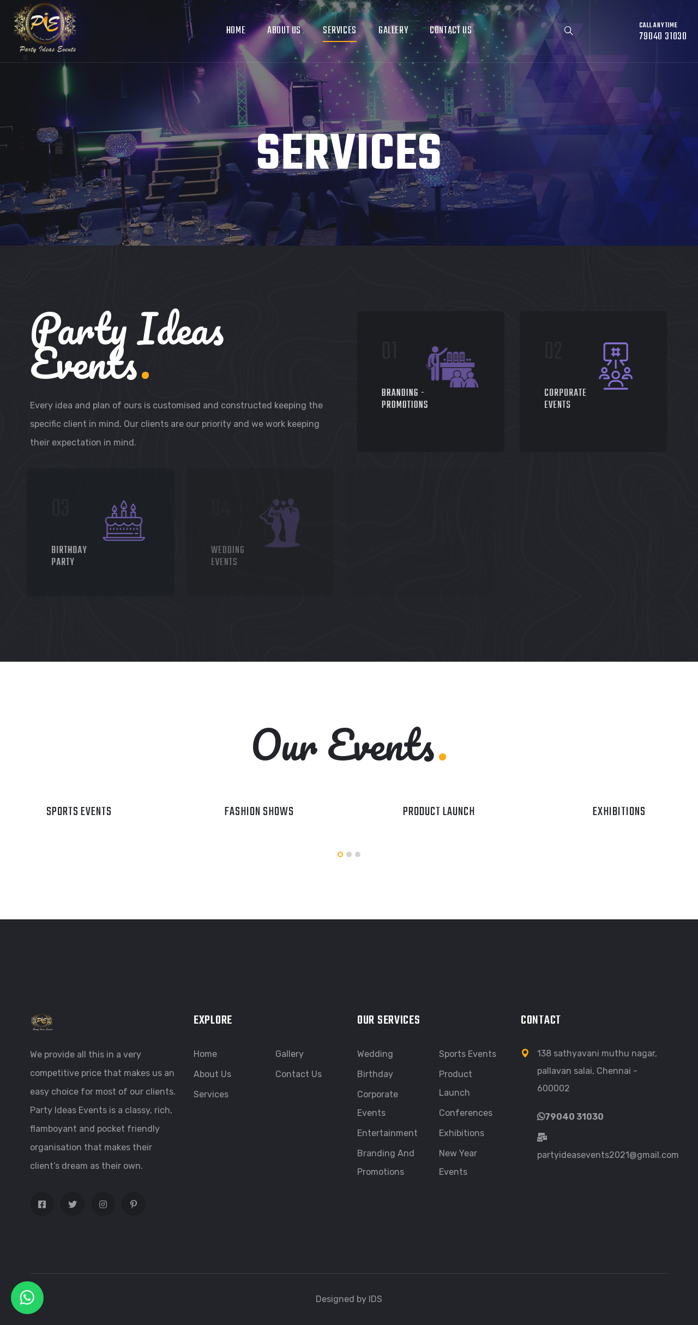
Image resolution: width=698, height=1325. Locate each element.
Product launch (439, 812)
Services (340, 31)
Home (235, 31)
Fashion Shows (259, 812)
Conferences (465, 1113)
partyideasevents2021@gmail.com (608, 1155)
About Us (284, 31)
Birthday (375, 1074)
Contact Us (451, 31)
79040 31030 (574, 1117)
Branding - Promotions (403, 399)
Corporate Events (561, 399)
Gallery (393, 31)
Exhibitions (619, 812)
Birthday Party (62, 557)
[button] (340, 854)
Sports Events (79, 812)
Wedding (375, 1054)
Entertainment (387, 1133)
